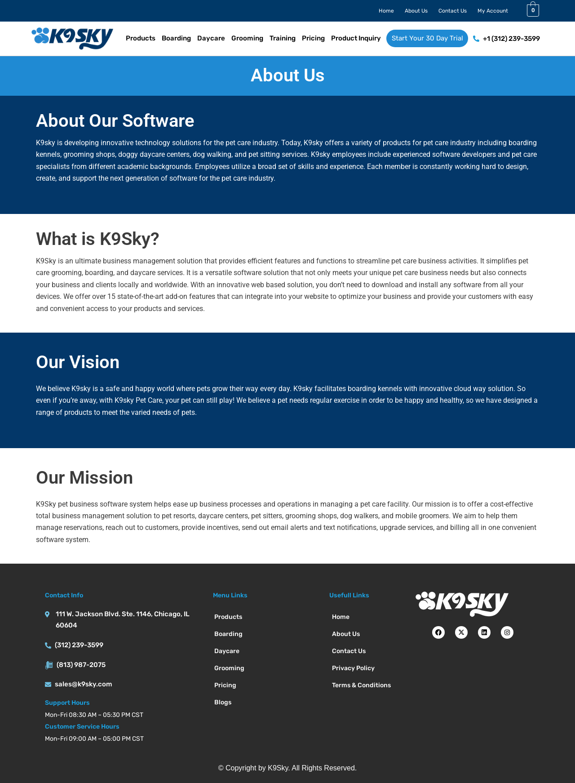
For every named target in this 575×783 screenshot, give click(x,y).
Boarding (176, 38)
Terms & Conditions (361, 685)
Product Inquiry (356, 38)
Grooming (247, 38)
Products (140, 38)
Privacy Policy (353, 668)
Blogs (222, 702)
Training (283, 38)
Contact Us (452, 11)
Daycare (211, 38)
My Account (493, 11)
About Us (416, 11)
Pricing (313, 38)
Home (386, 11)
